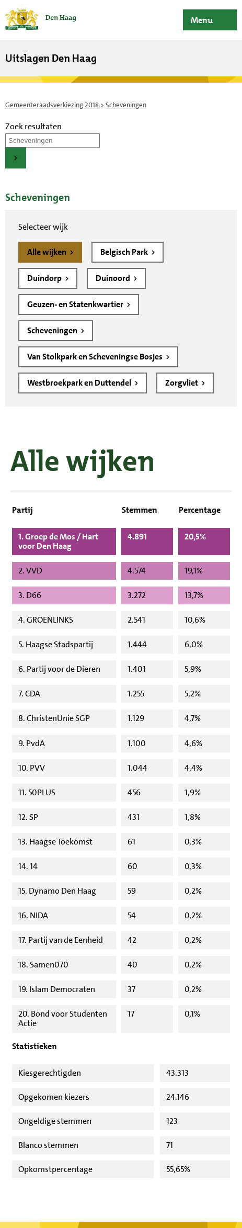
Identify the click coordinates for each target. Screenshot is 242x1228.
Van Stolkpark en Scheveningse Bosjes (95, 356)
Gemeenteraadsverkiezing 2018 (52, 104)
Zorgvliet (182, 382)
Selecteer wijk (43, 226)
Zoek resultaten (33, 126)
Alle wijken (47, 251)
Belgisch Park (124, 251)
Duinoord (114, 278)
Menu (202, 20)
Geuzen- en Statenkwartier (76, 304)
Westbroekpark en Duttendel (80, 382)
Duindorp (45, 278)
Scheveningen (53, 330)
